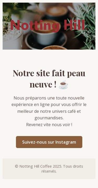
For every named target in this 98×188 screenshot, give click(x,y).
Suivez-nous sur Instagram (49, 142)
